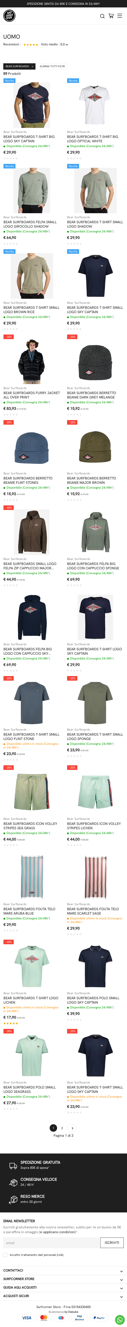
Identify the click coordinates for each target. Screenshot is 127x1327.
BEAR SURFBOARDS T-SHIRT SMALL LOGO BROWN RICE (31, 310)
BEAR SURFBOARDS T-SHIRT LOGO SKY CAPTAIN (94, 651)
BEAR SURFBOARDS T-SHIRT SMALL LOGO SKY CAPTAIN (95, 310)
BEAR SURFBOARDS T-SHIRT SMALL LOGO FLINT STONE (31, 736)
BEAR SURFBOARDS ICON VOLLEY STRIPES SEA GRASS (30, 826)
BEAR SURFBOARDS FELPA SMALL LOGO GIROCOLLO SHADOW (30, 224)
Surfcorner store (63, 1279)
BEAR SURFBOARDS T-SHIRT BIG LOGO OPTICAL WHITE (92, 139)
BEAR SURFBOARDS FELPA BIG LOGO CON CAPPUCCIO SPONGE (93, 566)
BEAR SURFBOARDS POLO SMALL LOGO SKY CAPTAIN (93, 1000)
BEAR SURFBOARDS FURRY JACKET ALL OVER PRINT (31, 395)
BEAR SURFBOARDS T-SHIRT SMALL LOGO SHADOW (95, 224)
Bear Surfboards (19, 66)
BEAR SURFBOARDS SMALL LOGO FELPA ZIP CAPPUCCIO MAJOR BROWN (29, 566)
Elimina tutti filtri (52, 66)
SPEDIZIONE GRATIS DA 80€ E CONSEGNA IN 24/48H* (63, 4)
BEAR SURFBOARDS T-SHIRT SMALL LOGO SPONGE (95, 736)
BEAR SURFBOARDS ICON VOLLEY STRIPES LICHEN (94, 826)
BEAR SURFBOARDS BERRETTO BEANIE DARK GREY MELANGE (91, 395)
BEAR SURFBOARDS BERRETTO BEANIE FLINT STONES (27, 480)
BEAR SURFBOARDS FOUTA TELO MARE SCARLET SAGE (93, 911)
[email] (51, 1243)
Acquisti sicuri (63, 1296)
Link (60, 1255)
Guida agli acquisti (63, 1287)
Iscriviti (112, 1242)
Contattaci (63, 1270)
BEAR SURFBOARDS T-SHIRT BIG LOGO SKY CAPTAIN (29, 139)
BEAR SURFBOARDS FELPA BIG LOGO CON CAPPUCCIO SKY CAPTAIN (27, 651)
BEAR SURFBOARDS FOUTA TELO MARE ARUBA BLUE (29, 911)
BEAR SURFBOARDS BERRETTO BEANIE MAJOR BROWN (91, 480)
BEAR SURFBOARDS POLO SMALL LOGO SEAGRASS (29, 1089)
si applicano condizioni (57, 1232)
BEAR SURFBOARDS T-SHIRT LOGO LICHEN (30, 1000)
